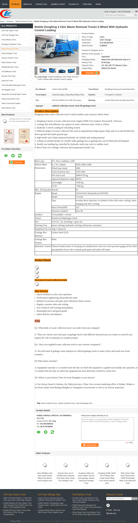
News (98, 4)
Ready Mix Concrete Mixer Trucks (14, 94)
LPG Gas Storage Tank (10, 35)
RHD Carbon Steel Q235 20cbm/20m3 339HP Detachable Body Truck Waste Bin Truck (128, 478)
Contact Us (74, 4)
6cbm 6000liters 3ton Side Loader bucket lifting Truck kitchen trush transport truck (44, 477)
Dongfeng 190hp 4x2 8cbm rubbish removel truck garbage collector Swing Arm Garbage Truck (86, 478)
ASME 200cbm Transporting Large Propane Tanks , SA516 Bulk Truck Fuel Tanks (52, 505)
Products (15, 4)
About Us (27, 4)
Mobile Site (111, 513)
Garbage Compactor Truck (11, 44)
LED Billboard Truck (9, 72)
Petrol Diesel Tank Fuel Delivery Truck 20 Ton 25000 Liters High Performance (86, 513)
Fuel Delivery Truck (9, 40)
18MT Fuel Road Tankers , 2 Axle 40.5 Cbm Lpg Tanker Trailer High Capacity (17, 499)
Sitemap (116, 510)
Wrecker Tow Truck (9, 76)
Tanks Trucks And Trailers (11, 103)
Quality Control (58, 4)
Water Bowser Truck (9, 62)
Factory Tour (41, 4)
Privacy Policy (15, 521)
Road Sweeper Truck (9, 53)
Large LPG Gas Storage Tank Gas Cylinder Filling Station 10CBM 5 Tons (52, 499)
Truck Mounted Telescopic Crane (14, 85)
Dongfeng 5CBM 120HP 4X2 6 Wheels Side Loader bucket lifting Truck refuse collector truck (107, 478)
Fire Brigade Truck (8, 90)
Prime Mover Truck (8, 108)
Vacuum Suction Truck (10, 58)
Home (4, 4)
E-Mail (109, 510)
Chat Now (87, 4)
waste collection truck (49, 403)
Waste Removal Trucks (23, 21)
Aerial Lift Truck (7, 81)
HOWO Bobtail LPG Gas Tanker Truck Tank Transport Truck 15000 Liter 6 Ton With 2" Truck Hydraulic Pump (17, 505)
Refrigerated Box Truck (10, 67)
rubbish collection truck (66, 403)
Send (134, 499)
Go (135, 15)
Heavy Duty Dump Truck (10, 99)
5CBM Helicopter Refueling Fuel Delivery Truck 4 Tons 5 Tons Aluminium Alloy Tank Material (87, 507)
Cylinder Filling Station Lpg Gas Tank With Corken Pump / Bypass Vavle (51, 511)
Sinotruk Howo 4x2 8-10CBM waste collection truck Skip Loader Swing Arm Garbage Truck (65, 477)
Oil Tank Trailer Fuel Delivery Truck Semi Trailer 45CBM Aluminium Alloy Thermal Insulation (85, 500)
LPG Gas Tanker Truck (10, 31)
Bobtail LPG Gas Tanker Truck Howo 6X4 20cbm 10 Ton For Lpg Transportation (16, 512)
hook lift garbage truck (84, 403)
